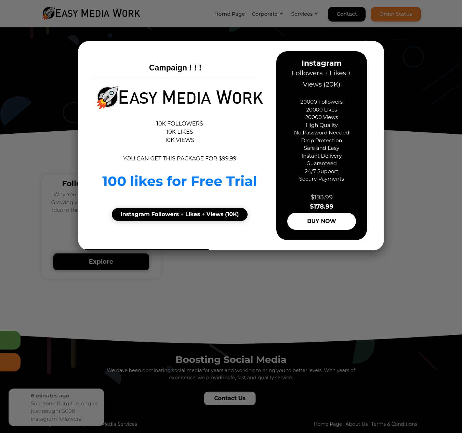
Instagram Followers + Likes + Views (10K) (179, 214)
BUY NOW (321, 221)
